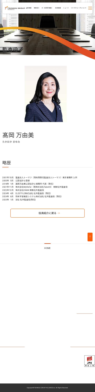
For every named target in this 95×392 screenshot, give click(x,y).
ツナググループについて (12, 326)
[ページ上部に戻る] (90, 237)
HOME (47, 248)
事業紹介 (29, 292)
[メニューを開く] (90, 8)
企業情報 (7, 290)
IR (44, 290)
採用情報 (79, 292)
